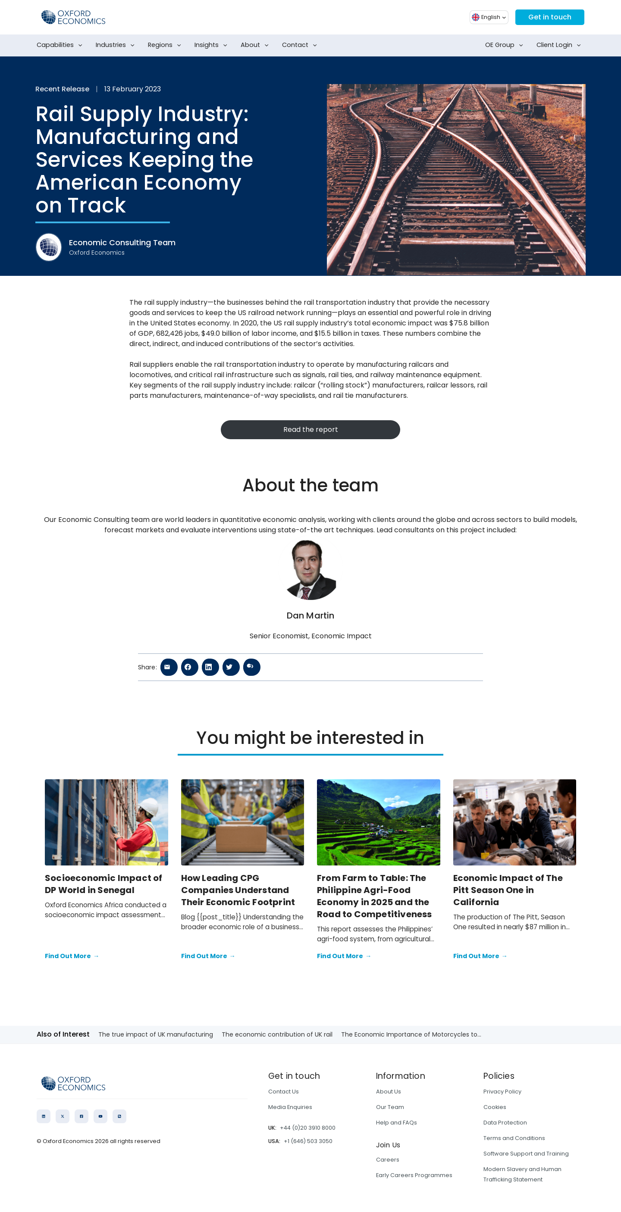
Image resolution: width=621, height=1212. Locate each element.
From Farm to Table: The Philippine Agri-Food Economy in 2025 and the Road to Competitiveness (374, 896)
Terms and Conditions (514, 1138)
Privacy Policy (502, 1091)
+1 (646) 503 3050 (308, 1141)
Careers (387, 1159)
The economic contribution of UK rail (277, 1034)
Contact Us (283, 1091)
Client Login (560, 45)
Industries (117, 45)
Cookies (494, 1107)
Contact (301, 45)
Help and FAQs (396, 1122)
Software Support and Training (526, 1153)
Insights (212, 45)
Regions (166, 45)
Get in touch (549, 17)
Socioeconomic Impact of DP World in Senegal (104, 884)
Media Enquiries (290, 1107)
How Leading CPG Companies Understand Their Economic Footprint (239, 890)
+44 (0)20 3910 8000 (308, 1127)
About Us (388, 1091)
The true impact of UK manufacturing (155, 1034)
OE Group (506, 45)
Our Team (390, 1107)
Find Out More (72, 956)
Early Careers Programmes (414, 1175)
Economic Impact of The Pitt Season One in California (508, 890)
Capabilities (61, 45)
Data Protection (505, 1122)
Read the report (310, 429)
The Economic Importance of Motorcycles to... (411, 1034)
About (256, 45)
